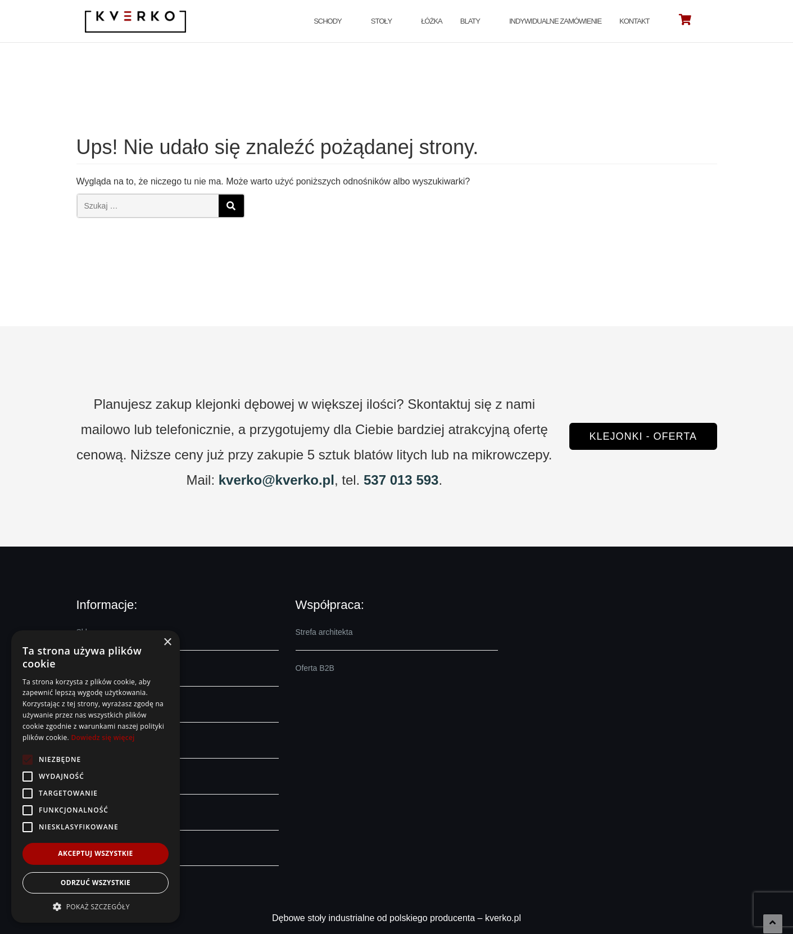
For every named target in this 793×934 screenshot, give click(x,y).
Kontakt (634, 21)
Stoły (381, 21)
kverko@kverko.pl (276, 480)
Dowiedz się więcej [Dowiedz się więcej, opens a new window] (102, 737)
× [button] (167, 642)
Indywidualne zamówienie (555, 21)
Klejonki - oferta (643, 436)
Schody (328, 21)
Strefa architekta (324, 632)
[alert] (95, 776)
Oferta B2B (315, 668)
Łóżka (431, 21)
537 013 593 (401, 480)
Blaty (470, 21)
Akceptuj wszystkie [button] (95, 853)
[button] (95, 906)
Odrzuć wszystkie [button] (95, 882)
